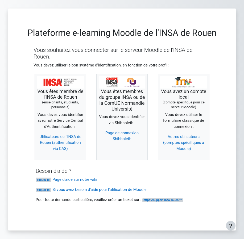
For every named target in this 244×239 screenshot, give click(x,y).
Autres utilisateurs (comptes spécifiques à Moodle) (183, 142)
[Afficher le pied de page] (230, 225)
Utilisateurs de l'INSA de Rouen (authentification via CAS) (60, 142)
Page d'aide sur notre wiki (66, 179)
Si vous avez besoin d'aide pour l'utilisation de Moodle (91, 189)
